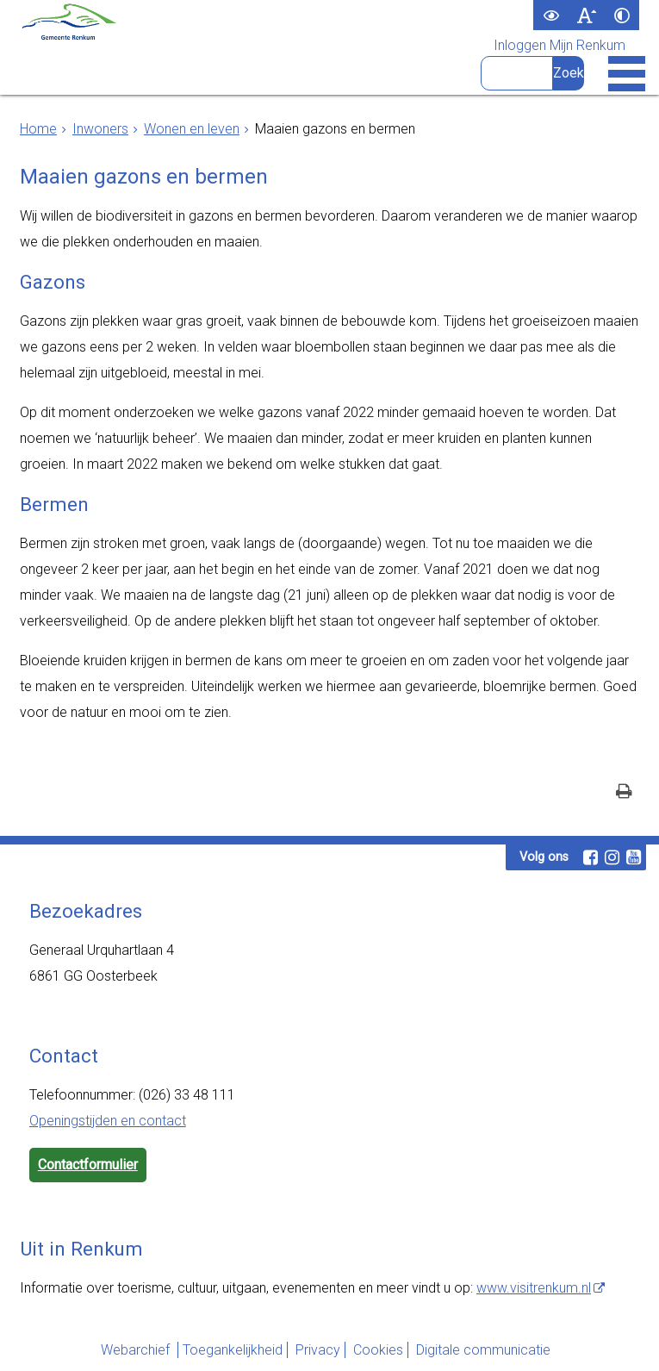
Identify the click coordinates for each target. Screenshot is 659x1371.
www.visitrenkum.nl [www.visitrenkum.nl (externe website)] (533, 1288)
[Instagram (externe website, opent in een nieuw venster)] (612, 857)
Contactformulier (88, 1164)
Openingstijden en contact (107, 1120)
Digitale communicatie (483, 1350)
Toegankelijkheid (233, 1350)
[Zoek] (568, 73)
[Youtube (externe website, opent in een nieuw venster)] (634, 857)
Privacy (317, 1350)
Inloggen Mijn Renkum (559, 46)
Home (38, 129)
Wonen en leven (191, 129)
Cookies (378, 1350)
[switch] (551, 15)
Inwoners (100, 129)
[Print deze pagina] (624, 793)
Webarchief (137, 1350)
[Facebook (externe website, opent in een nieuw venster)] (590, 857)
